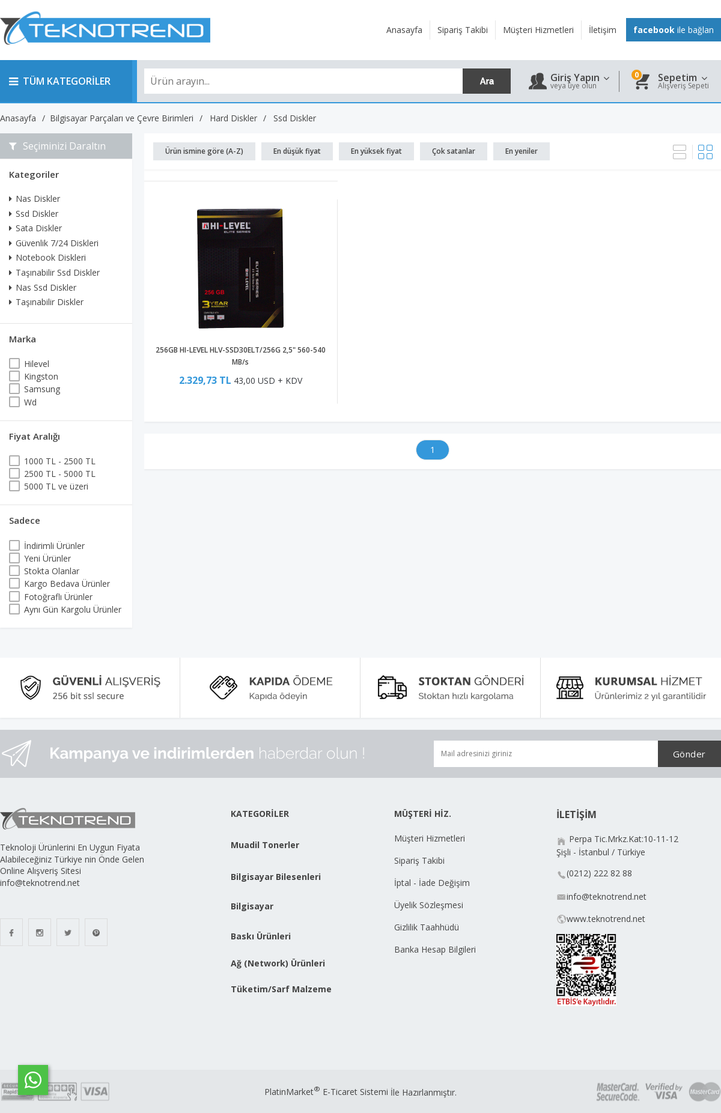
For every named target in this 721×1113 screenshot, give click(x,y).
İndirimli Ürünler (54, 545)
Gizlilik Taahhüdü (426, 927)
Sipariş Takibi (419, 860)
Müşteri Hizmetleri (429, 838)
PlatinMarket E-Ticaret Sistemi (326, 1091)
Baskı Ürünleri (261, 936)
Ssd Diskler (33, 213)
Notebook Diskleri (47, 257)
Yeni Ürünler (47, 558)
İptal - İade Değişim (433, 882)
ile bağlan (673, 29)
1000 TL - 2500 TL (60, 461)
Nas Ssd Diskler (42, 287)
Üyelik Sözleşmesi (428, 905)
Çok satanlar (453, 151)
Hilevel (36, 363)
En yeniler (521, 151)
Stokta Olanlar (51, 571)
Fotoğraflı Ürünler (58, 596)
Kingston (41, 376)
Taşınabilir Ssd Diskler (54, 272)
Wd (30, 402)
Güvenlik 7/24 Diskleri (54, 243)
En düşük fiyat (297, 151)
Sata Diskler (35, 228)
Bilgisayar (252, 906)
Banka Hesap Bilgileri (435, 949)
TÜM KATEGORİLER (60, 81)
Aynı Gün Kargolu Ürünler (72, 609)
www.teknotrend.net (606, 918)
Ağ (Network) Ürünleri (278, 963)
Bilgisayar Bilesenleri (276, 876)
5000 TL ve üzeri (56, 486)
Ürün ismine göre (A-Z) (204, 151)
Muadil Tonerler (265, 845)
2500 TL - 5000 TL (60, 473)
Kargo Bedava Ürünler (67, 583)
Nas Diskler (34, 198)
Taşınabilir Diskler (46, 302)
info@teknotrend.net (606, 896)
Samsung (42, 389)
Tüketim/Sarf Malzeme (281, 989)
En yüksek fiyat (376, 151)
